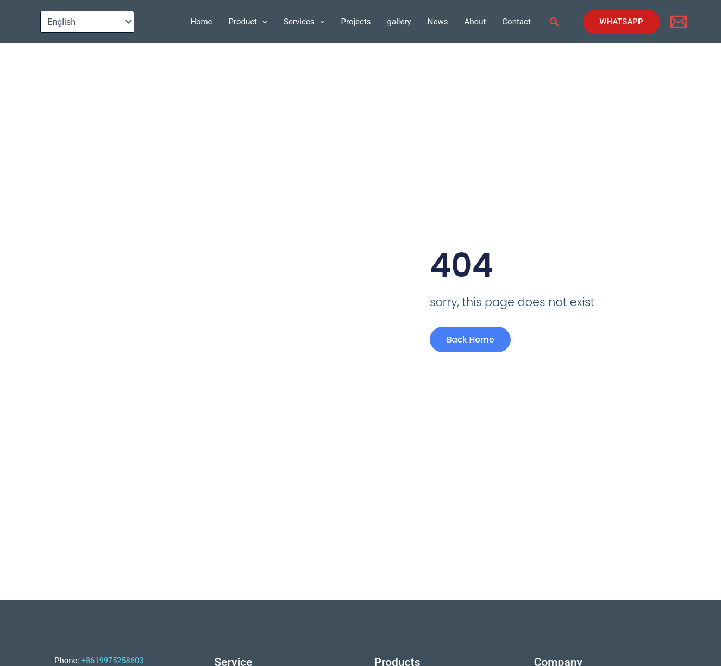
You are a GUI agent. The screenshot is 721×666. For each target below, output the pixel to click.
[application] (262, 21)
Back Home (469, 341)
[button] (555, 22)
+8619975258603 (113, 660)
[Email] (678, 22)
